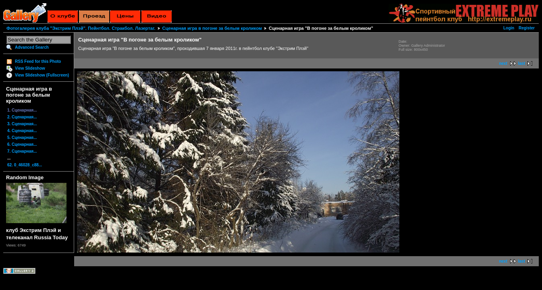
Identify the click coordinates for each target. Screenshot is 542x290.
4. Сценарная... (22, 130)
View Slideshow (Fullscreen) (42, 75)
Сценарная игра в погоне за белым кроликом (212, 28)
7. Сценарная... (22, 151)
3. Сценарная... (22, 124)
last (521, 63)
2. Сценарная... (22, 117)
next (503, 63)
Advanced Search (32, 47)
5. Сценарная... (22, 137)
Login (508, 28)
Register (527, 28)
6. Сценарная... (22, 144)
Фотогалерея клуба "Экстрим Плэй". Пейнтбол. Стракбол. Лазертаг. (80, 28)
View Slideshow (30, 68)
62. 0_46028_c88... (24, 165)
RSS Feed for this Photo (38, 61)
